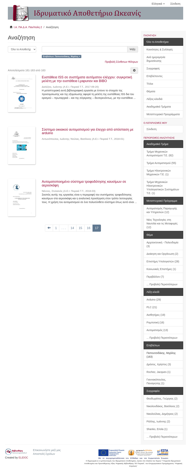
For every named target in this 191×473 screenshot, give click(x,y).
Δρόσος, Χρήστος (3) (159, 364)
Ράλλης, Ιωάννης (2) (158, 421)
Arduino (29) (154, 299)
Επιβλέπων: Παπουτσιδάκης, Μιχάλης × (61, 56)
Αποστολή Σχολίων (44, 453)
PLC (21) (152, 307)
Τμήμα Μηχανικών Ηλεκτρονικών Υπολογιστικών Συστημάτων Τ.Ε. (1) (163, 187)
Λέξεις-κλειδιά (154, 99)
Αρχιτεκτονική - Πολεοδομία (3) (163, 244)
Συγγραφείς (153, 68)
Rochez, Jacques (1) (158, 371)
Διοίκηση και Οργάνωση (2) (162, 253)
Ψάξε (133, 49)
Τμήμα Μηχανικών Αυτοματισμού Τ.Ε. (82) (160, 153)
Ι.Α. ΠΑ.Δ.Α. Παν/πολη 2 (28, 27)
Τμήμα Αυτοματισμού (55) (161, 163)
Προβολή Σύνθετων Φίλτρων (121, 61)
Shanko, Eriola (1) (157, 429)
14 (72, 228)
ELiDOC (23, 457)
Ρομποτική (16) (155, 322)
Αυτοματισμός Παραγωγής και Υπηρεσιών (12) (162, 210)
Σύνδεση (152, 129)
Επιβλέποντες (155, 76)
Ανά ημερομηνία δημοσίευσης (156, 59)
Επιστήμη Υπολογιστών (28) (163, 261)
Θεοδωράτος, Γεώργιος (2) (162, 398)
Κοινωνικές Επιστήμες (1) (161, 269)
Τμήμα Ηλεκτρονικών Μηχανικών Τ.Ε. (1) (159, 172)
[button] (158, 3)
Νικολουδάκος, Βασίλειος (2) (163, 406)
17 (96, 228)
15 (80, 228)
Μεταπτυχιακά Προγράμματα (163, 114)
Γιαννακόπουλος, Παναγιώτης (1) (156, 381)
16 (88, 228)
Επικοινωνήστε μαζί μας (47, 450)
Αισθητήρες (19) (156, 314)
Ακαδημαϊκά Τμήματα (159, 106)
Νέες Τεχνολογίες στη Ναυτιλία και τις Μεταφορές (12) (162, 223)
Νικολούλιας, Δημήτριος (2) (162, 413)
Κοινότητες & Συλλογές (160, 49)
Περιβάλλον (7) (155, 276)
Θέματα (151, 91)
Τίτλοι (150, 83)
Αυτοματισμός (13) (157, 330)
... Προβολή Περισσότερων (162, 284)
